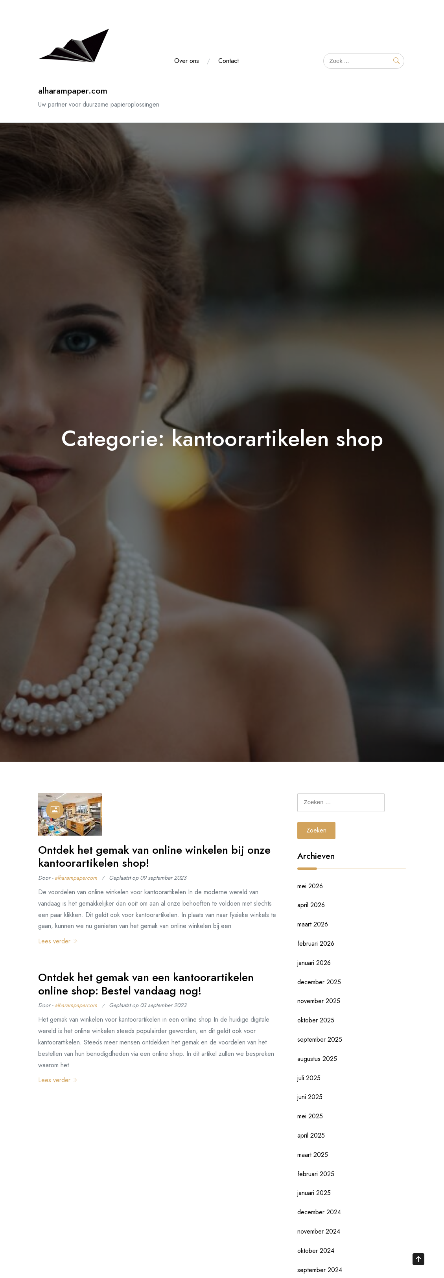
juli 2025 (309, 1078)
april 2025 (311, 1135)
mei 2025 (310, 1116)
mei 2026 (310, 886)
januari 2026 (314, 962)
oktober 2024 (315, 1250)
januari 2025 (314, 1192)
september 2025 (319, 1039)
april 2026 (311, 905)
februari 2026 (315, 943)
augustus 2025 (317, 1058)
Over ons (186, 60)
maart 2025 (312, 1154)
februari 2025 (315, 1174)
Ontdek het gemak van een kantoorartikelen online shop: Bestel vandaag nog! (146, 984)
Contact (228, 60)
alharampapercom (76, 878)
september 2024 (319, 1269)
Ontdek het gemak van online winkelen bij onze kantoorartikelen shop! (154, 856)
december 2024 (319, 1212)
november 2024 (318, 1231)
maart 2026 (312, 924)
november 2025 (318, 1000)
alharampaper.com (72, 91)
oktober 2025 (315, 1020)
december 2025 (319, 982)
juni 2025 (309, 1096)
